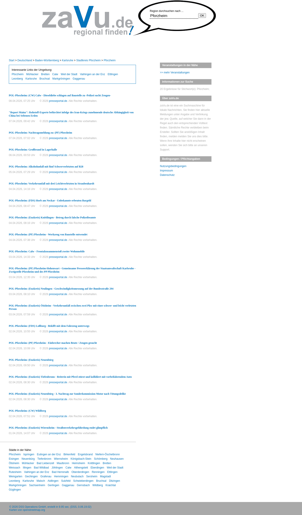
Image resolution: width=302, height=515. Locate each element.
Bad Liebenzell (45, 463)
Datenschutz (167, 175)
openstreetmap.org (34, 509)
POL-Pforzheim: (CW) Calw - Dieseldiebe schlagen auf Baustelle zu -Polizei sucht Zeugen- (60, 95)
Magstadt (105, 476)
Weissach (14, 467)
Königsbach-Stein (80, 458)
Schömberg (100, 458)
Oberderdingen (80, 472)
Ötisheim (14, 463)
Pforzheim (110, 60)
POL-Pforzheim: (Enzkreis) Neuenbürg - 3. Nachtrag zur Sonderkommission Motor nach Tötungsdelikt (67, 393)
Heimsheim (78, 463)
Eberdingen (97, 467)
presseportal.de (58, 100)
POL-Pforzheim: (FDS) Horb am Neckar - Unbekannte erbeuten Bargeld (50, 200)
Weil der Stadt (69, 74)
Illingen (27, 467)
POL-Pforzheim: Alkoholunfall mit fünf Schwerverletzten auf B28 (46, 166)
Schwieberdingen (83, 480)
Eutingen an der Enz (49, 454)
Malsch (41, 480)
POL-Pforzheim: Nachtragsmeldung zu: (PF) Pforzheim (40, 132)
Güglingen (15, 489)
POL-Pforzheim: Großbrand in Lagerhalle (33, 149)
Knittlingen (94, 463)
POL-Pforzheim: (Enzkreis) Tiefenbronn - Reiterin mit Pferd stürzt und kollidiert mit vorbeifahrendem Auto (70, 376)
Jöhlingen (57, 467)
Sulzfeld (65, 480)
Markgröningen (61, 78)
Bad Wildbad (41, 467)
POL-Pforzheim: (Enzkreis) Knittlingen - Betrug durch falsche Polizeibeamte (52, 217)
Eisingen (14, 458)
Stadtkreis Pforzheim (88, 60)
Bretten (45, 74)
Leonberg (17, 78)
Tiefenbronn (44, 458)
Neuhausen (117, 458)
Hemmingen (61, 476)
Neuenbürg (28, 458)
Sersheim (91, 476)
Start (11, 60)
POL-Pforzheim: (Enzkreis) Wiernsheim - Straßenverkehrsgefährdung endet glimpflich (58, 427)
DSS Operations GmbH (32, 506)
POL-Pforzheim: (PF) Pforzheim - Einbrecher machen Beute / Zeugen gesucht (53, 342)
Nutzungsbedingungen (173, 166)
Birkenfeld (69, 454)
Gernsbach (83, 485)
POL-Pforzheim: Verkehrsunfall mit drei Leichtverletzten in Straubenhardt (51, 183)
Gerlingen (53, 485)
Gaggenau (79, 78)
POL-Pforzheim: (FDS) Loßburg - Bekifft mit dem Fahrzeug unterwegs (49, 325)
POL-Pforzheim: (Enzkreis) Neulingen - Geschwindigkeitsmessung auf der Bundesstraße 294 (61, 288)
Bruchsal (44, 78)
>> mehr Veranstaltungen (175, 72)
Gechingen (31, 476)
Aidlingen (53, 480)
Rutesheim (15, 472)
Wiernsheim (61, 458)
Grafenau (45, 476)
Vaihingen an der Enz (92, 74)
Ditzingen (114, 480)
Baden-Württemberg (47, 60)
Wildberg (98, 485)
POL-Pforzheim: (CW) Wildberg (27, 410)
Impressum (166, 170)
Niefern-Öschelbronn (107, 454)
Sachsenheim (37, 485)
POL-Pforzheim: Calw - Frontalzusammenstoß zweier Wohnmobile (47, 251)
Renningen (98, 472)
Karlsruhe (67, 60)
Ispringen (28, 454)
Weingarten (15, 476)
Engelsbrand (85, 454)
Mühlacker (32, 74)
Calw (55, 74)
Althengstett (81, 467)
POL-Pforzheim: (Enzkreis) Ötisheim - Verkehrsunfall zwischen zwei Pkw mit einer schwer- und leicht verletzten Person (72, 307)
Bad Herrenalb (60, 472)
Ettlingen (113, 74)
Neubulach (77, 476)
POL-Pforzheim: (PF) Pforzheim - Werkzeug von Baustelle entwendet (48, 234)
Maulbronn (63, 463)
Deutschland (24, 60)
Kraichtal (111, 485)
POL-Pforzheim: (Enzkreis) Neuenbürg (31, 359)
